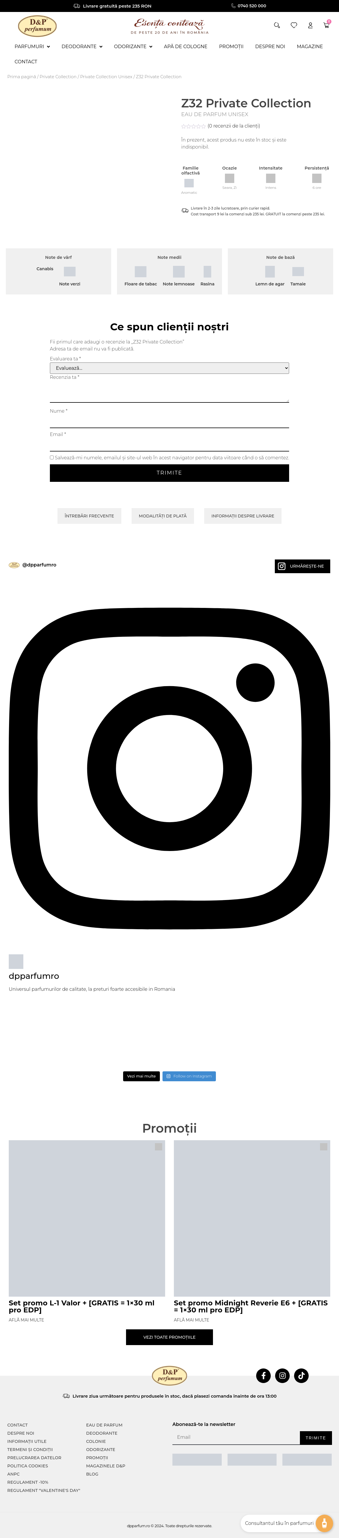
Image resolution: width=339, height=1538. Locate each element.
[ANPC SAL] (197, 1460)
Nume (58, 411)
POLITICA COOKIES (27, 1466)
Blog (92, 1474)
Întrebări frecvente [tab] (89, 516)
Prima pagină (21, 76)
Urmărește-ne (307, 566)
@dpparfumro (39, 565)
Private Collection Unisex (106, 76)
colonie (96, 1441)
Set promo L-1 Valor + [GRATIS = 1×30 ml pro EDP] (82, 1306)
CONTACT (17, 1425)
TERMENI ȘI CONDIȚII (30, 1449)
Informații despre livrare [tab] (243, 516)
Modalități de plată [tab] (163, 516)
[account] (310, 25)
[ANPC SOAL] (252, 1460)
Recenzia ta (64, 377)
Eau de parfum (104, 1425)
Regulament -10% (27, 1482)
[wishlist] (294, 25)
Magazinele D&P (105, 1466)
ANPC (13, 1474)
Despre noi (20, 1433)
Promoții (97, 1457)
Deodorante (101, 1433)
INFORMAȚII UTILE (27, 1441)
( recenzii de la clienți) (233, 126)
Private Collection (58, 76)
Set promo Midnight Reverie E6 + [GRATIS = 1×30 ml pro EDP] (251, 1306)
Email (58, 434)
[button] (277, 25)
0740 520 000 (252, 5)
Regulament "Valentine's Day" (43, 1490)
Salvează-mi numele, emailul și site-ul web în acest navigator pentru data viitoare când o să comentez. (172, 458)
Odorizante (100, 1449)
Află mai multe (26, 1320)
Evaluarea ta (65, 359)
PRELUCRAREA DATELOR (34, 1457)
